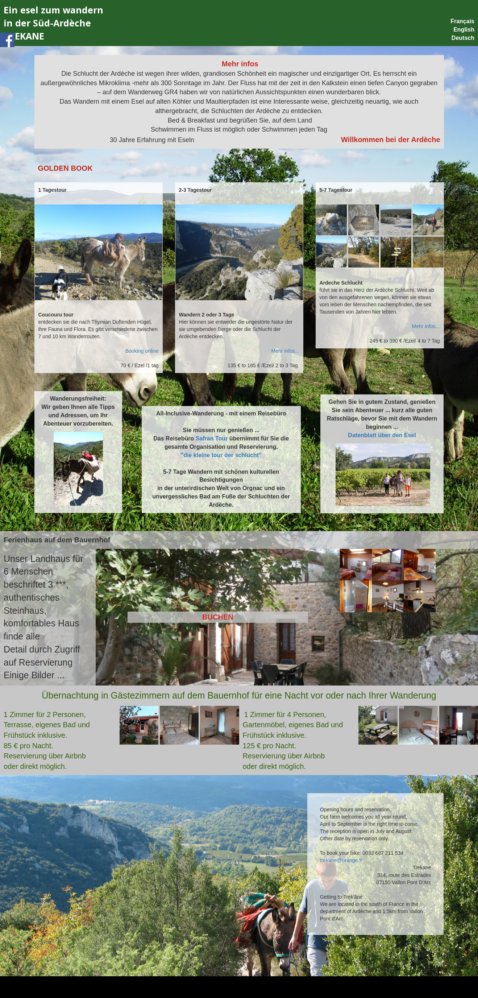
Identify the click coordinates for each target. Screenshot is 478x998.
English (463, 29)
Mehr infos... (285, 351)
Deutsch (463, 38)
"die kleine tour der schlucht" (221, 455)
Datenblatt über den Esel (382, 435)
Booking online (142, 351)
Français (462, 21)
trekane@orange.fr (341, 860)
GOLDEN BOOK (65, 168)
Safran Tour (212, 438)
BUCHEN (217, 617)
